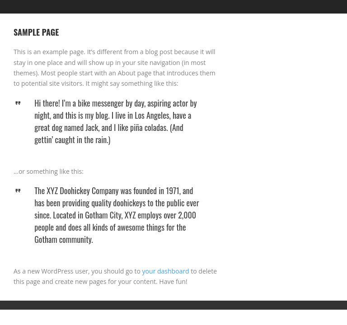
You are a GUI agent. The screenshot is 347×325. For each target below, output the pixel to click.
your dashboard (165, 271)
